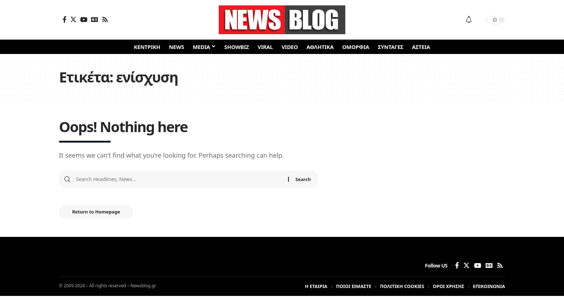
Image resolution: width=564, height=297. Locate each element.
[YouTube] (83, 19)
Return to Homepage (97, 213)
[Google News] (94, 19)
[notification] (468, 20)
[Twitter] (73, 19)
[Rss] (105, 19)
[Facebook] (64, 19)
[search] (479, 19)
